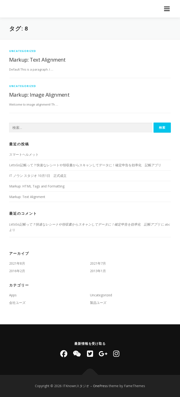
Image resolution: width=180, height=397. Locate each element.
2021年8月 (17, 263)
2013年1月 (98, 271)
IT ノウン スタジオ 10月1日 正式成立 (38, 175)
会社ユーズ (17, 302)
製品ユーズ (98, 302)
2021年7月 (98, 263)
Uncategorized (22, 51)
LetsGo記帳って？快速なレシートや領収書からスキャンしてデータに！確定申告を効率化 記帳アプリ (85, 165)
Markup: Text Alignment (37, 59)
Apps (13, 295)
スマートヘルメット (24, 154)
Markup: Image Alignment (39, 94)
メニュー (167, 9)
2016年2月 (17, 271)
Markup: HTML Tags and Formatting (36, 186)
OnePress (100, 386)
